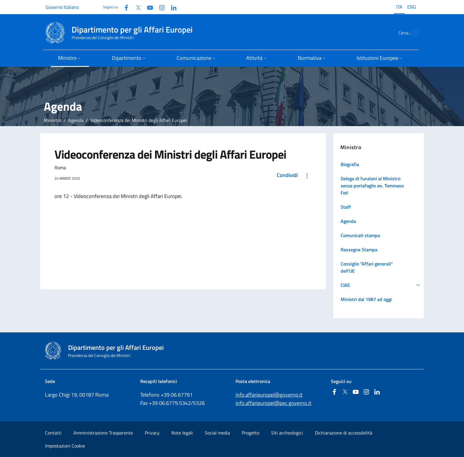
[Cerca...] (411, 33)
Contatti (53, 432)
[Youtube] (148, 7)
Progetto (250, 432)
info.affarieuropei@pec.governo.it (273, 403)
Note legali (182, 432)
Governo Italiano (62, 7)
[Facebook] (124, 7)
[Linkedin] (171, 7)
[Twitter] (136, 7)
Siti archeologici (287, 432)
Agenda (75, 120)
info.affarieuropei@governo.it (269, 395)
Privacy (152, 432)
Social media (217, 432)
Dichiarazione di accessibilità (343, 432)
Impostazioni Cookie (65, 445)
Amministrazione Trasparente (103, 432)
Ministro (52, 120)
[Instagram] (159, 7)
